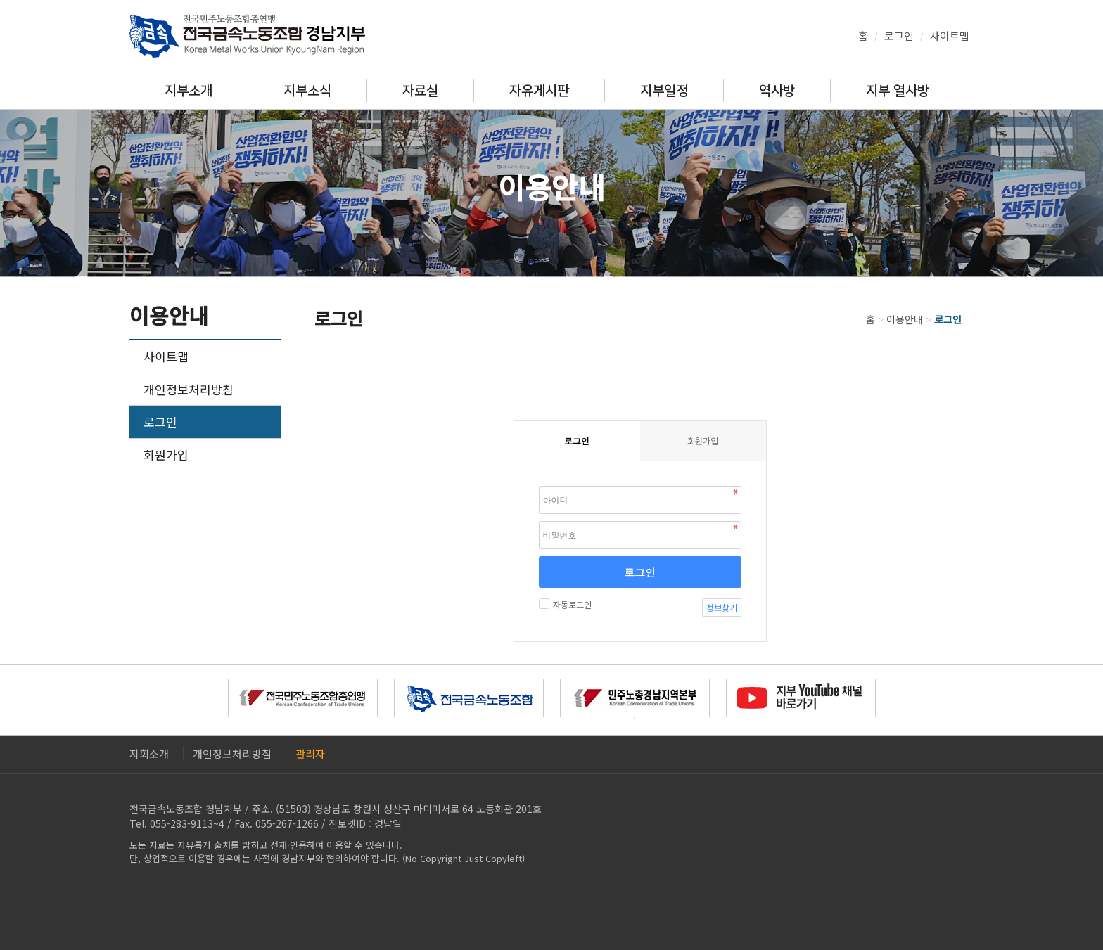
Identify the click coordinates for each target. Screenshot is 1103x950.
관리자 (310, 753)
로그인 (899, 35)
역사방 (777, 91)
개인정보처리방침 (189, 389)
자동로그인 (570, 604)
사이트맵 (949, 35)
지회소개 (149, 753)
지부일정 (664, 91)
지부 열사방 (897, 91)
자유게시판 (539, 91)
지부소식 (307, 91)
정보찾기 (721, 607)
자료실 (420, 91)
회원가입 (166, 454)
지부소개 (188, 91)
